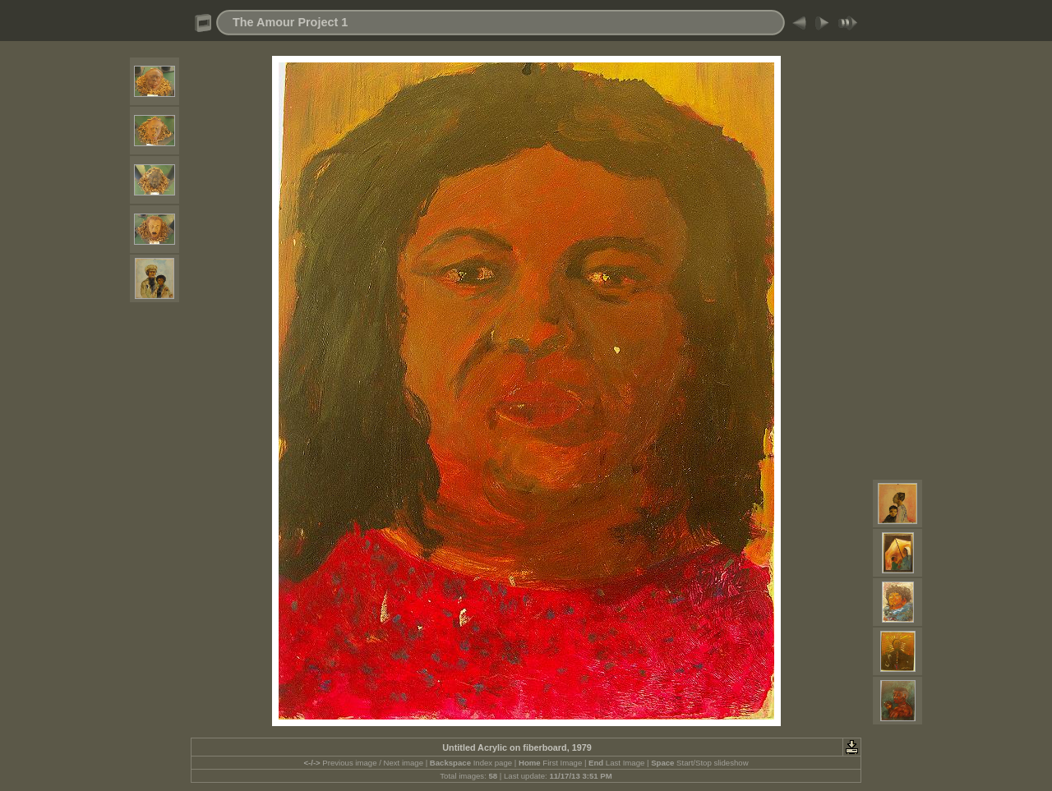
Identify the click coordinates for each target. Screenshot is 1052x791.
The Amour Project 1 (290, 22)
